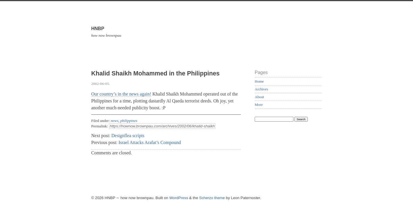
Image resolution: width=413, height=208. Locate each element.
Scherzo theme (212, 198)
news (114, 120)
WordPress (178, 198)
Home (259, 81)
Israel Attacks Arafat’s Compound (149, 142)
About (259, 97)
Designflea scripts (127, 135)
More (259, 104)
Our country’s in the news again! (121, 94)
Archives (261, 89)
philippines (128, 120)
